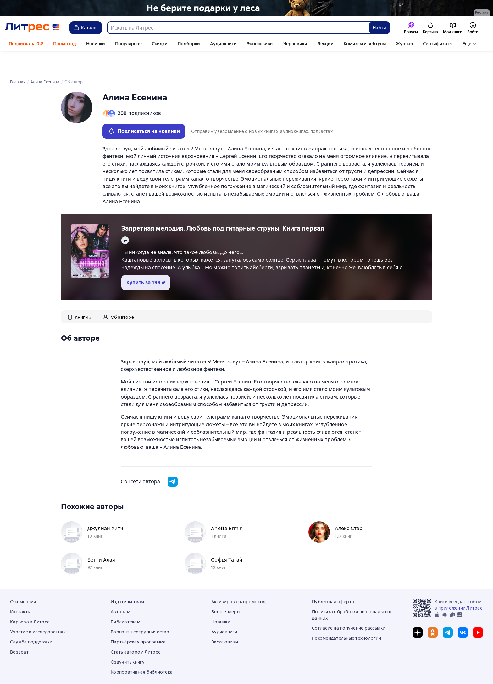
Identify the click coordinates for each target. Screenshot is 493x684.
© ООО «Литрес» (246, 672)
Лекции (325, 43)
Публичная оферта (333, 580)
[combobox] (238, 27)
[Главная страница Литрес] (32, 27)
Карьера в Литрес (29, 600)
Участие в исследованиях (38, 610)
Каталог (86, 27)
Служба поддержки (31, 620)
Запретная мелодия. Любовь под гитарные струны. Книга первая (222, 207)
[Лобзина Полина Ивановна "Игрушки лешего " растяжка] (246, 8)
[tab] (79, 295)
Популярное (128, 43)
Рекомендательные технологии (346, 617)
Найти (379, 27)
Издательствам (127, 580)
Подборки (189, 43)
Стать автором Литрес (135, 630)
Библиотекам (125, 600)
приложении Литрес (460, 586)
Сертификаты (437, 43)
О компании (23, 580)
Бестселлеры (225, 590)
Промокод (64, 43)
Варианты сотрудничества (140, 610)
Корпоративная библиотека (142, 651)
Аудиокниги (223, 43)
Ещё (467, 43)
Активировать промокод (238, 580)
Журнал (404, 43)
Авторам (120, 590)
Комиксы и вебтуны (365, 43)
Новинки (95, 43)
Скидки (160, 43)
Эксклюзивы (260, 43)
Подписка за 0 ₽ (26, 43)
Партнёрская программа (138, 620)
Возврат (19, 630)
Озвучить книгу (128, 640)
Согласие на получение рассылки (348, 607)
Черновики (295, 43)
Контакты (20, 590)
